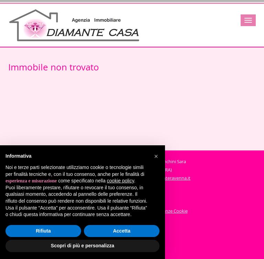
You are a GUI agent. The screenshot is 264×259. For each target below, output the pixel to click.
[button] (156, 156)
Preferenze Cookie (169, 211)
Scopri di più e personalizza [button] (82, 245)
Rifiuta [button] (43, 231)
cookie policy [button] (120, 180)
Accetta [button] (122, 231)
